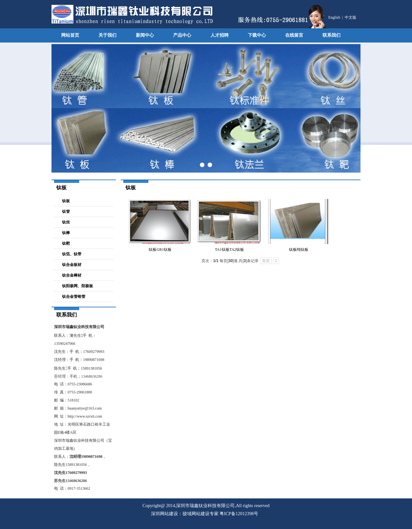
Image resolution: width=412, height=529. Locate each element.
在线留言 (294, 35)
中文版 (350, 17)
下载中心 (257, 35)
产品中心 (182, 35)
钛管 (66, 211)
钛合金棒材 (71, 275)
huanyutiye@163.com (85, 408)
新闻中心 (145, 35)
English (334, 17)
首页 (266, 261)
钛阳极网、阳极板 (77, 286)
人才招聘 (220, 35)
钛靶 (66, 243)
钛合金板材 (71, 264)
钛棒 (66, 233)
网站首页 (70, 35)
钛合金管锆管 (73, 296)
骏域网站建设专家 (201, 513)
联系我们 (332, 35)
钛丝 (66, 222)
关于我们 (107, 35)
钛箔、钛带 (71, 254)
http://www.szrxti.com (85, 416)
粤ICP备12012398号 (239, 513)
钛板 (66, 201)
